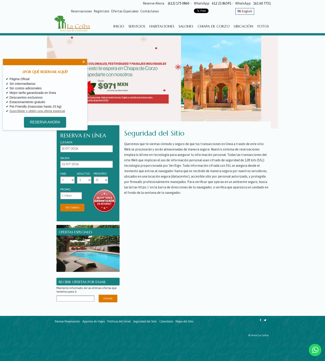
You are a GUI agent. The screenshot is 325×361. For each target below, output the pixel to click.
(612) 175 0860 (177, 3)
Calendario (166, 321)
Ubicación (243, 26)
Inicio (118, 26)
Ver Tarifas (72, 207)
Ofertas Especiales (125, 11)
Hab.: (63, 173)
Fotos (263, 26)
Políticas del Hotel (119, 321)
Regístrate (101, 11)
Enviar (108, 298)
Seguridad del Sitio (145, 321)
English (244, 11)
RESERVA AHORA (43, 122)
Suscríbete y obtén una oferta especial (37, 111)
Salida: (65, 158)
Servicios (136, 26)
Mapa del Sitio (185, 321)
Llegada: (66, 142)
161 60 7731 (262, 3)
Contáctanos (149, 11)
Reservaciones (81, 11)
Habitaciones (161, 26)
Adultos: (83, 173)
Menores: (100, 173)
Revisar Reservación (67, 321)
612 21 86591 (221, 3)
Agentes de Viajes (93, 321)
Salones (186, 26)
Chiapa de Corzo (213, 26)
